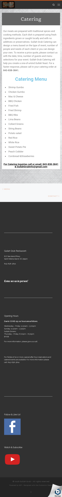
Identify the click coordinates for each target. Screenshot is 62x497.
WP (20, 485)
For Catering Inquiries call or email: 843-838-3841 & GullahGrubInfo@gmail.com (31, 165)
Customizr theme (46, 485)
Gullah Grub (25, 481)
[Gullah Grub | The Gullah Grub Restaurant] (8, 4)
